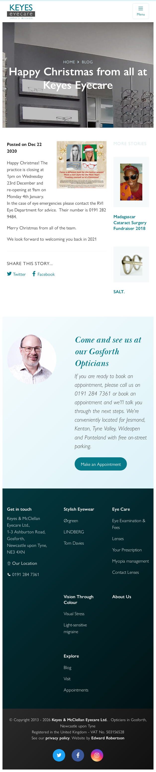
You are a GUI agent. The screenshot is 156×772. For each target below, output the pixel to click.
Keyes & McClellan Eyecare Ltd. (79, 719)
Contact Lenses (125, 572)
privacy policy (58, 737)
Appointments (76, 689)
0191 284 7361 (25, 574)
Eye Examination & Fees (128, 523)
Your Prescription (127, 549)
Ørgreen (71, 520)
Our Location (24, 563)
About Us (121, 596)
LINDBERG (74, 531)
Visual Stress (74, 613)
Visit (67, 678)
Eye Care (121, 509)
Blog (67, 667)
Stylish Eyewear (79, 509)
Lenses (118, 538)
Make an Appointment (101, 464)
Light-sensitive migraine (75, 627)
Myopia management (130, 561)
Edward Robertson (107, 737)
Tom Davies (74, 543)
